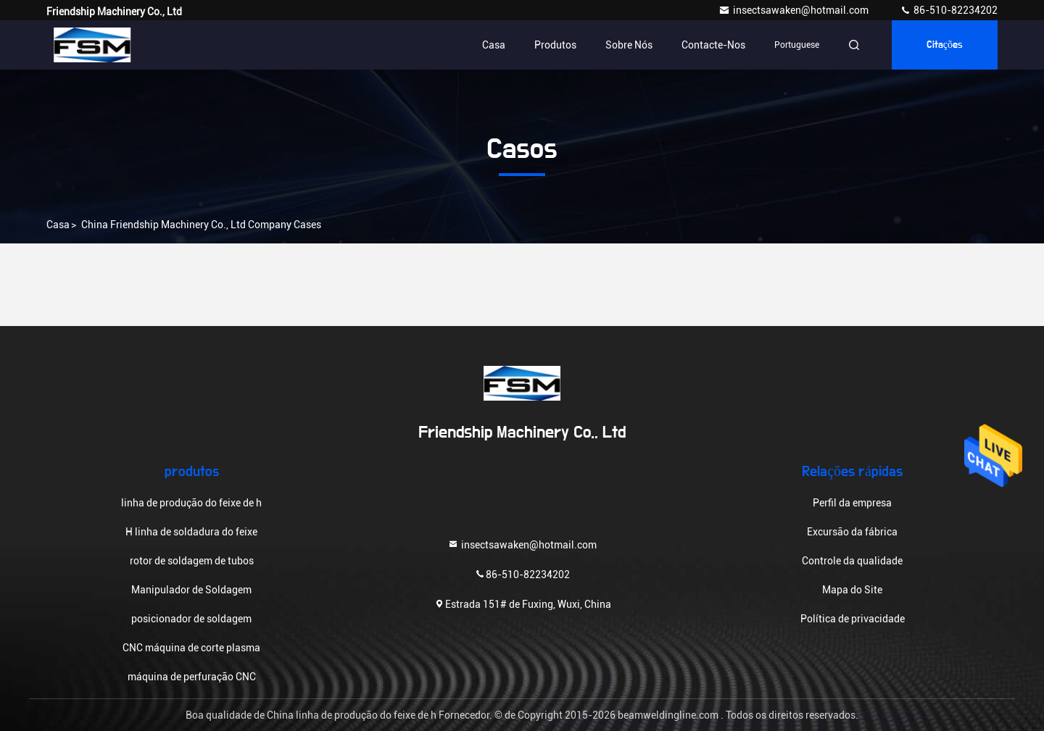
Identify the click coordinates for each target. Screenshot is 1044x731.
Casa (493, 45)
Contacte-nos (713, 45)
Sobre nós (628, 45)
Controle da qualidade (852, 561)
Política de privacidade (852, 619)
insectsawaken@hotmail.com (794, 10)
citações (945, 45)
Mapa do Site (852, 590)
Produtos (555, 45)
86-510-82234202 (949, 10)
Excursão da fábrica (852, 532)
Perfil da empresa (852, 503)
